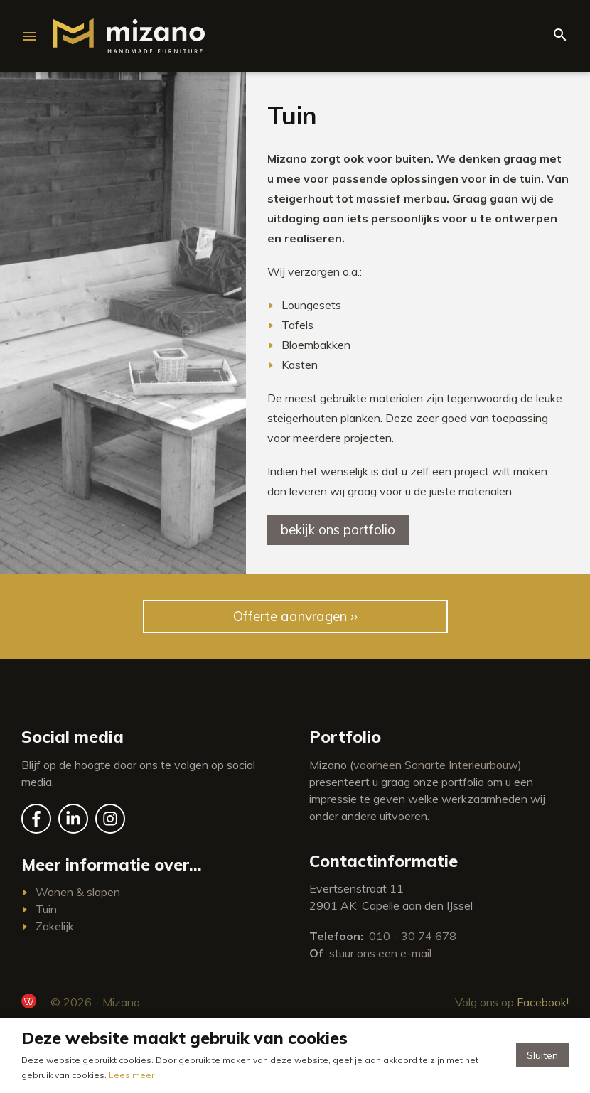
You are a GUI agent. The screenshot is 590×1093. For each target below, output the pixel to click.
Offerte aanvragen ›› (295, 616)
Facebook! (543, 1002)
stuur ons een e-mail (380, 953)
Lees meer (131, 1075)
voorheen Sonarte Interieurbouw (435, 765)
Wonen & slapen (78, 892)
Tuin (46, 909)
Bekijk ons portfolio (338, 529)
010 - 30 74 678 (412, 936)
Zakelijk (55, 926)
